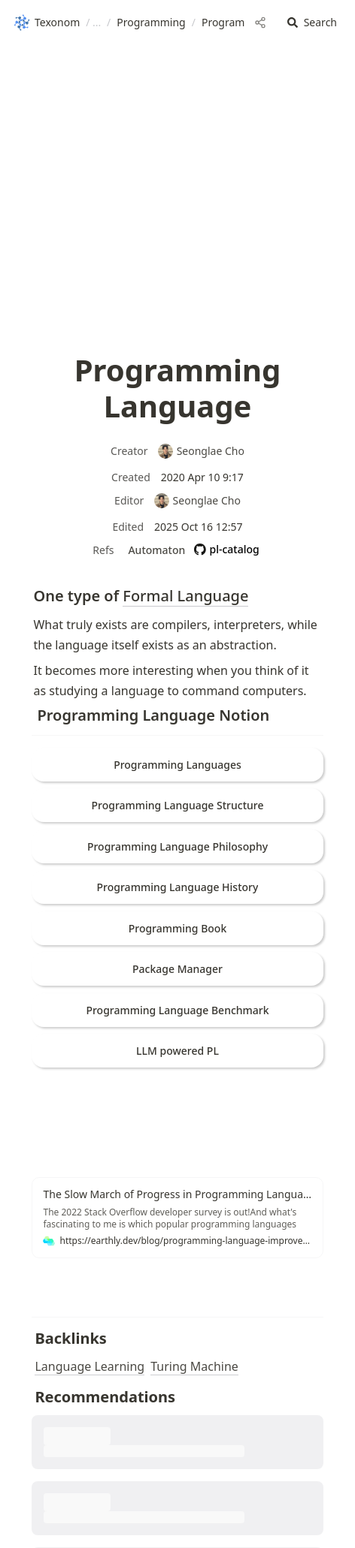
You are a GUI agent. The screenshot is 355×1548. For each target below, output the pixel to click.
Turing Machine (194, 1366)
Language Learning (89, 1366)
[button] (312, 23)
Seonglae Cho (201, 451)
